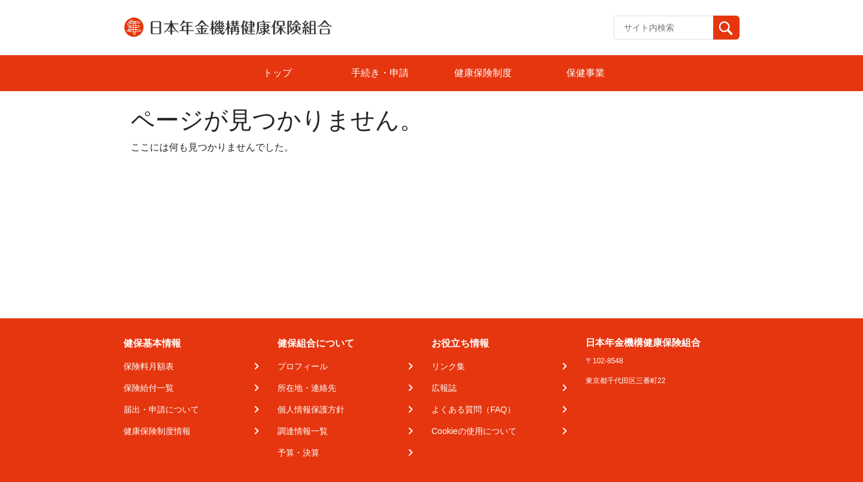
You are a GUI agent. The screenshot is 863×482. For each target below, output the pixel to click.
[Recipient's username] (664, 28)
